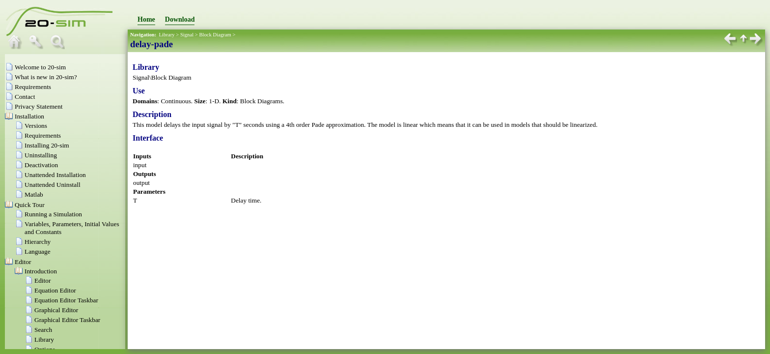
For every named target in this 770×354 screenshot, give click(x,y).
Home (146, 19)
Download (180, 19)
